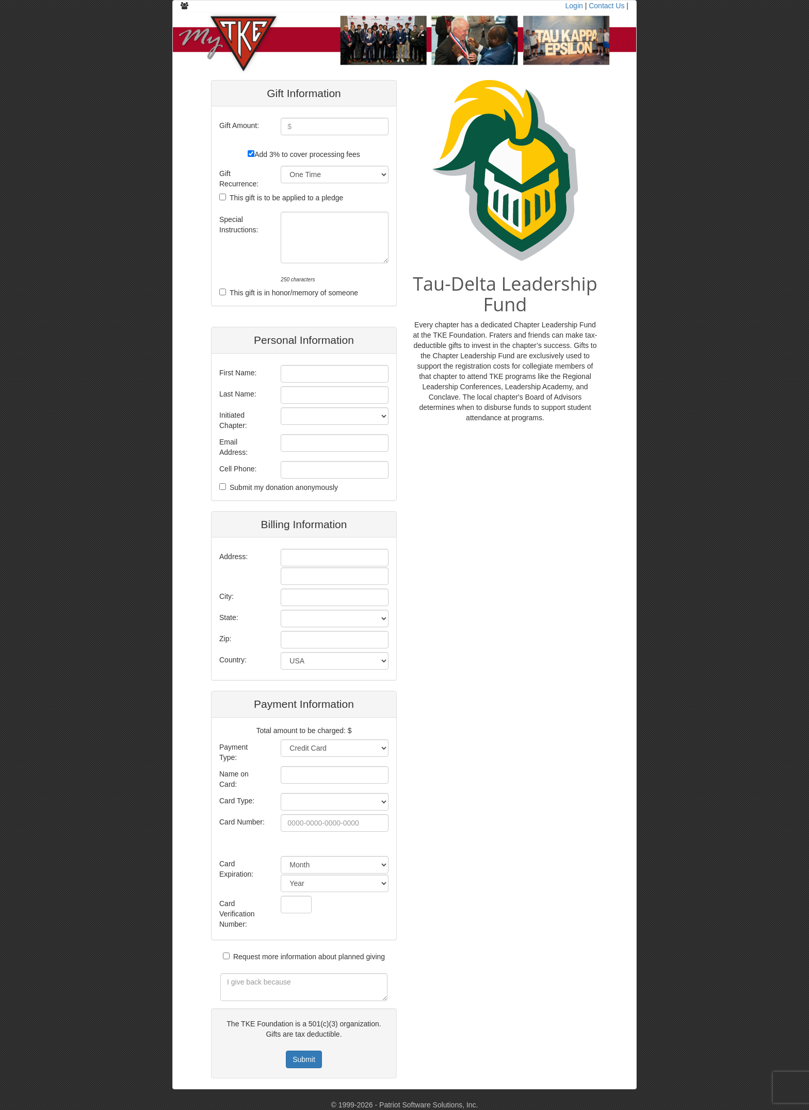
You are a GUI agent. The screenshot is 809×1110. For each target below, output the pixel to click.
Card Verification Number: (236, 913)
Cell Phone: (237, 469)
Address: (233, 556)
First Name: (237, 373)
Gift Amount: (239, 125)
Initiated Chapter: (233, 420)
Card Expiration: (236, 869)
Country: (233, 660)
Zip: (225, 639)
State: (228, 617)
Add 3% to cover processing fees (307, 154)
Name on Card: (234, 779)
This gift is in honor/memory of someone (294, 293)
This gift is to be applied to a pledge (286, 198)
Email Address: (233, 447)
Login (574, 6)
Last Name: (237, 394)
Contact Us (606, 6)
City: (226, 596)
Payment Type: (233, 752)
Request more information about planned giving (309, 957)
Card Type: (236, 801)
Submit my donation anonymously (284, 487)
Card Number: (242, 822)
